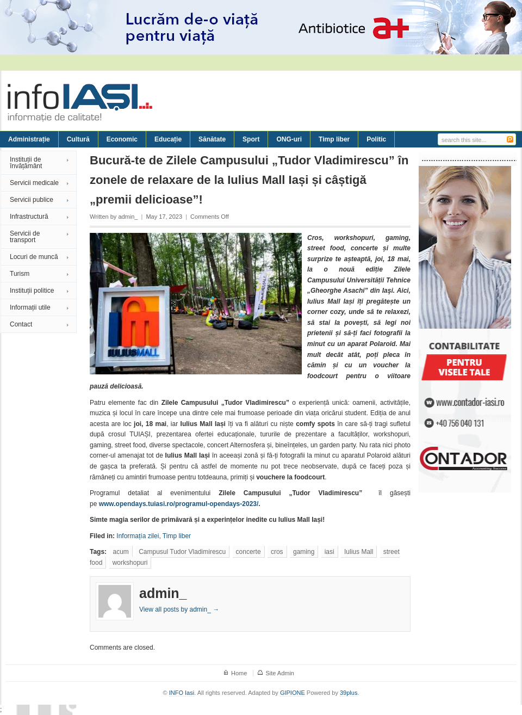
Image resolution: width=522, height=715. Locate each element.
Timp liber (334, 139)
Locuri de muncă (34, 257)
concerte (248, 552)
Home (239, 673)
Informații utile (30, 307)
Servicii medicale (34, 183)
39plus (348, 692)
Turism (19, 274)
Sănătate (212, 139)
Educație (168, 139)
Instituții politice (32, 290)
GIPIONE (292, 692)
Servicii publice (31, 200)
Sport (251, 139)
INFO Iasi (181, 692)
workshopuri (130, 562)
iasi (329, 552)
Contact (21, 324)
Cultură (78, 139)
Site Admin (279, 673)
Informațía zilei (137, 536)
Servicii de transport (25, 237)
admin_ (128, 216)
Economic (122, 139)
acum (120, 552)
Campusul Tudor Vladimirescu (182, 552)
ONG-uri (289, 139)
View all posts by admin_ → (179, 609)
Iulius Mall (358, 552)
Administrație (29, 139)
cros (277, 552)
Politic (376, 139)
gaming (303, 552)
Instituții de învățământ (26, 163)
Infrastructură (29, 216)
